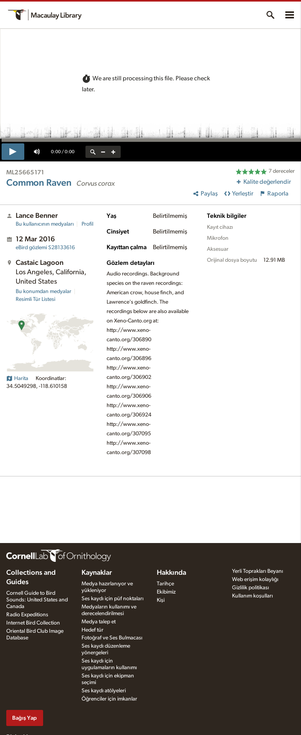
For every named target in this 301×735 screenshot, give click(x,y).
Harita (17, 378)
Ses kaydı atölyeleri (104, 690)
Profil (87, 224)
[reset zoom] (93, 151)
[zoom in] (113, 151)
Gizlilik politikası (250, 587)
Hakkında (171, 572)
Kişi (161, 600)
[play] (13, 151)
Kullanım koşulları (252, 596)
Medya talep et (99, 622)
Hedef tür (92, 630)
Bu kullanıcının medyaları (45, 224)
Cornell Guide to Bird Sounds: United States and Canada (37, 599)
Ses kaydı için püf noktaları (112, 598)
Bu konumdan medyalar (43, 291)
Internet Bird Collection (33, 623)
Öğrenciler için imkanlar (109, 699)
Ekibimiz (166, 592)
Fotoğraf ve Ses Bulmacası (112, 638)
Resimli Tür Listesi (35, 299)
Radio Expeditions (27, 614)
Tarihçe (165, 584)
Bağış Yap (24, 718)
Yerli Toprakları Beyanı (257, 571)
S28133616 (45, 247)
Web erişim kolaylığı (255, 579)
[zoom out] (103, 151)
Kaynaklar (97, 572)
